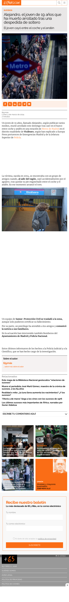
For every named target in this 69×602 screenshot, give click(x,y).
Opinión (40, 482)
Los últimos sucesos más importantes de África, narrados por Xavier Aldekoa (32, 403)
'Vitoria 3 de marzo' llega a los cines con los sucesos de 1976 (32, 399)
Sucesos (8, 10)
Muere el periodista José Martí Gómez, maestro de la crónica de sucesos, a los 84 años (33, 387)
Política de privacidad (12, 579)
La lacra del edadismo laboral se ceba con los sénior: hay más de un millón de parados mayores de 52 (17, 451)
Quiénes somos (9, 571)
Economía (8, 446)
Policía (17, 137)
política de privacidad (47, 539)
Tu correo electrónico (15, 524)
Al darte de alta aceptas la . (34, 539)
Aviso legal (7, 575)
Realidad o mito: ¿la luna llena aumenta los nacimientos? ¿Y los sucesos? (33, 393)
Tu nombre (11, 512)
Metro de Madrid (50, 128)
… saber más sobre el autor (13, 367)
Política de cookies (11, 584)
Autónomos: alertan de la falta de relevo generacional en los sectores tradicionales (51, 451)
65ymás (5, 112)
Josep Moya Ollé (43, 488)
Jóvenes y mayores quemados (46, 485)
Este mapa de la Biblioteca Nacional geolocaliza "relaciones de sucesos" (33, 381)
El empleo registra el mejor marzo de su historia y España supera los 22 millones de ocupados (17, 485)
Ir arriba (61, 556)
